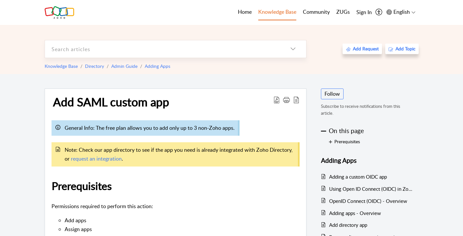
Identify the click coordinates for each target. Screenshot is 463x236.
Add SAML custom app (111, 101)
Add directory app (348, 225)
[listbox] (293, 49)
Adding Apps (157, 66)
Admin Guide (124, 66)
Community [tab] (316, 11)
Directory (94, 66)
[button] (286, 99)
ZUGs (343, 11)
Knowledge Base (61, 66)
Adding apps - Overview (355, 213)
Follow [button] (332, 93)
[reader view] (296, 99)
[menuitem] (364, 12)
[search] (162, 49)
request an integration (96, 158)
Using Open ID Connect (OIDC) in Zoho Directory (370, 189)
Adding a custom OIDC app (358, 176)
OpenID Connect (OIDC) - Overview (368, 201)
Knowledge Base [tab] (277, 11)
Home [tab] (245, 11)
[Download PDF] (276, 99)
